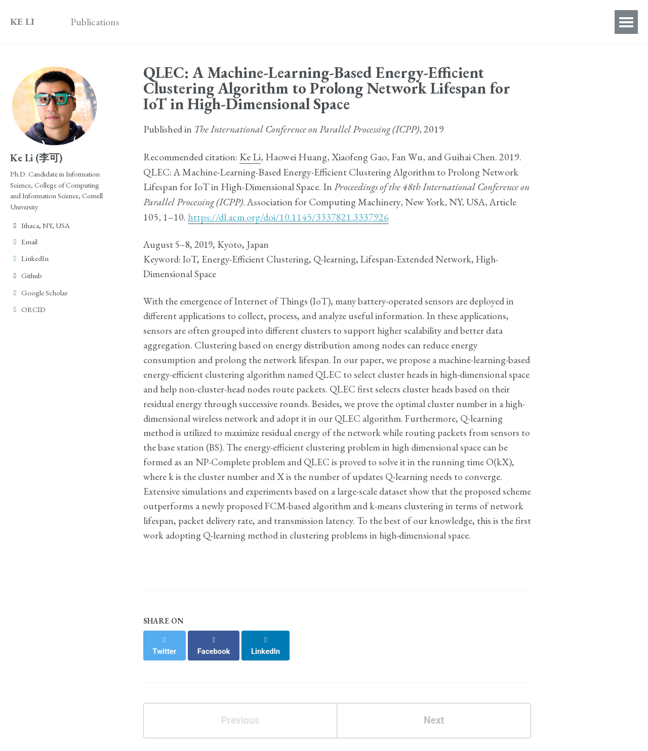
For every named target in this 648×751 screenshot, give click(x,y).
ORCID (28, 314)
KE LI (22, 21)
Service (283, 21)
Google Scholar (39, 297)
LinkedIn (29, 263)
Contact (456, 21)
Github (26, 280)
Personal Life (395, 21)
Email (23, 246)
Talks (241, 21)
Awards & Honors (176, 21)
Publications (97, 21)
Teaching (333, 21)
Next (433, 732)
